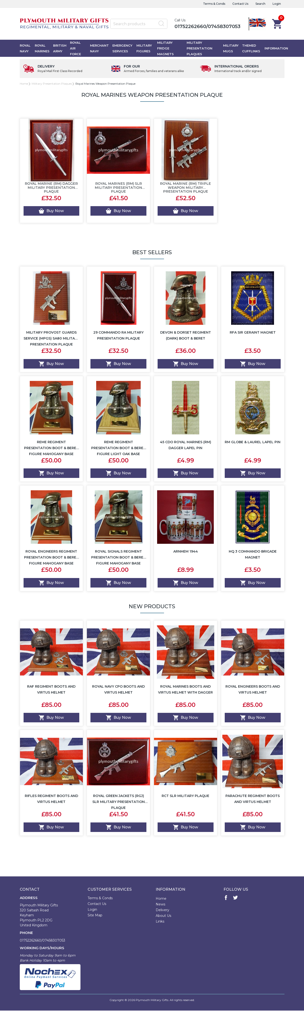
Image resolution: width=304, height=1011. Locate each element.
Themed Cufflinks (251, 48)
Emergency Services (122, 48)
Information (276, 48)
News (160, 905)
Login (277, 3)
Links (160, 922)
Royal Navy (25, 48)
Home (24, 84)
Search (260, 3)
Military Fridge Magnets (165, 48)
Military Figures (144, 48)
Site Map (95, 916)
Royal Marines (42, 48)
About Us (163, 916)
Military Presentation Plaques (199, 48)
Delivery (162, 910)
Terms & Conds (214, 3)
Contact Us (240, 3)
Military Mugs (231, 48)
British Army (59, 48)
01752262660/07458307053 (207, 26)
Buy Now (51, 211)
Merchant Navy (99, 48)
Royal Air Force (75, 48)
